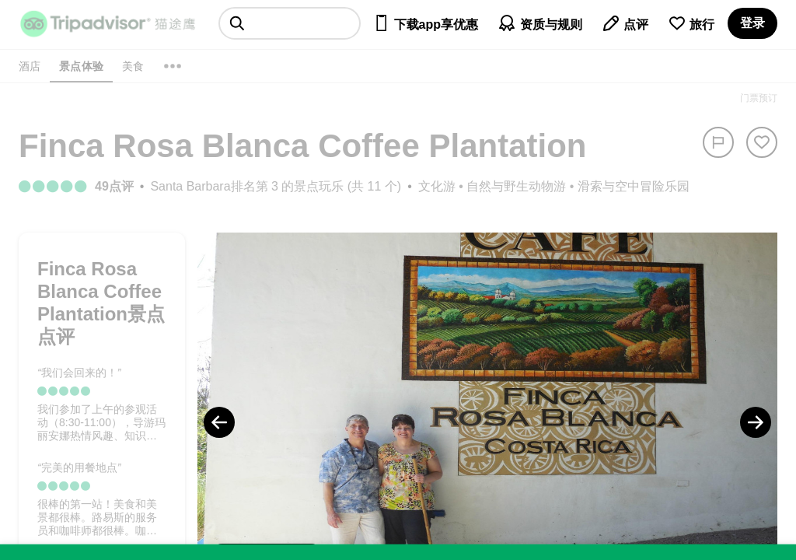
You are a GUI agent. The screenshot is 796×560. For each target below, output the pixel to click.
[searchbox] (289, 23)
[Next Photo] (755, 422)
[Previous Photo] (219, 422)
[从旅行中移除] (761, 142)
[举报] (718, 142)
